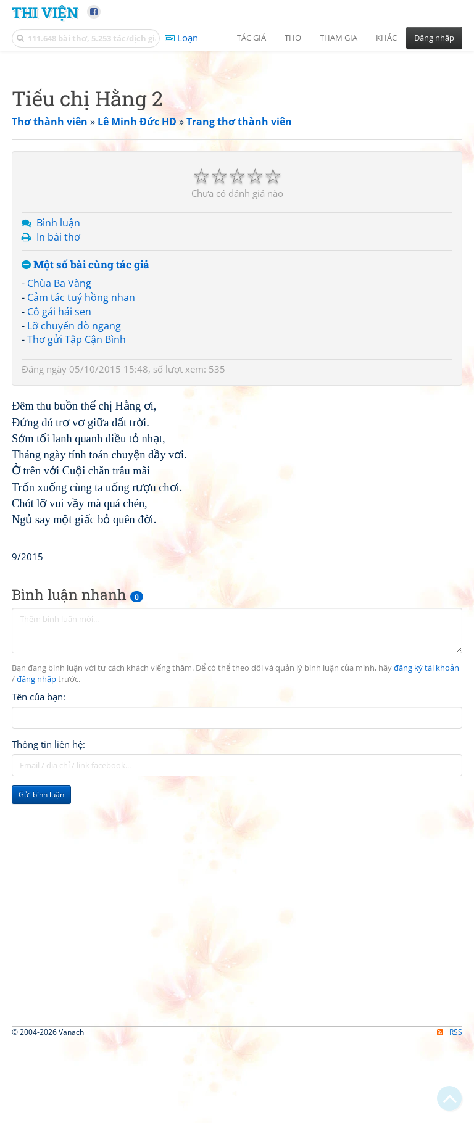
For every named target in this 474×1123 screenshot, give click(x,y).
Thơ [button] (293, 37)
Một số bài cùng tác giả (85, 438)
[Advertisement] (237, 145)
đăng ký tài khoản (426, 1013)
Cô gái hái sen (59, 484)
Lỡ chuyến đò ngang (74, 498)
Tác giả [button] (251, 37)
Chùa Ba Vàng (59, 456)
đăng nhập (36, 1024)
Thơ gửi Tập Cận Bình (76, 512)
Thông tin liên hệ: (48, 1090)
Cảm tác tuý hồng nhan (81, 470)
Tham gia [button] (338, 37)
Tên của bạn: (38, 1042)
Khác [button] (386, 37)
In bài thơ (58, 409)
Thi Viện (45, 12)
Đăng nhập (434, 37)
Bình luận (58, 395)
